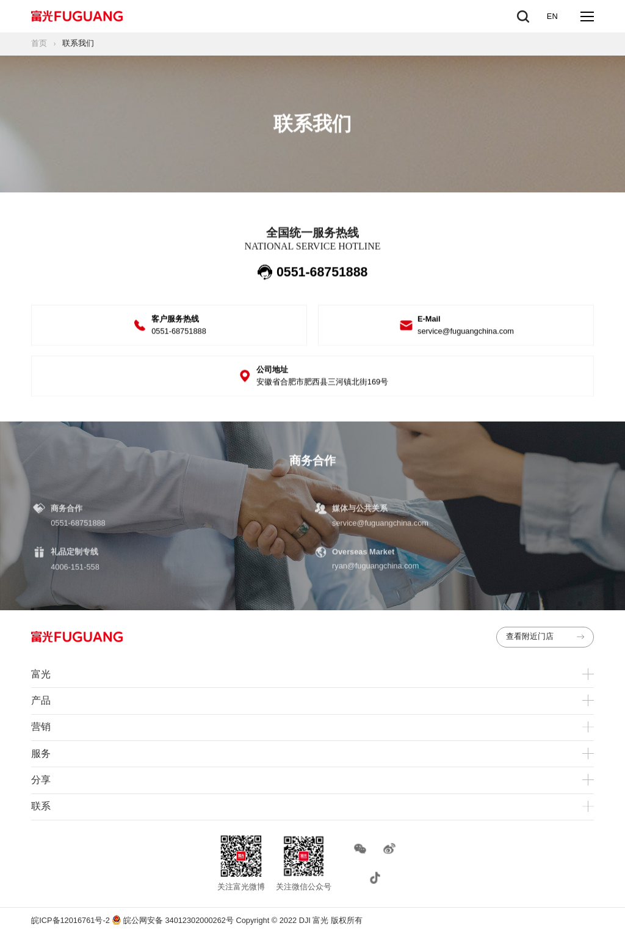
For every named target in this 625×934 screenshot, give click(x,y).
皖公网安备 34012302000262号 (174, 920)
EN (552, 16)
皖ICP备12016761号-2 (70, 920)
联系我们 (78, 43)
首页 (39, 43)
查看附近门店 (544, 636)
